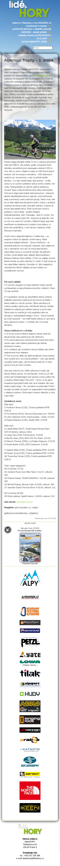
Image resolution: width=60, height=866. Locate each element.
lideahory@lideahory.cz (33, 858)
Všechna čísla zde (30, 564)
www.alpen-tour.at (24, 502)
